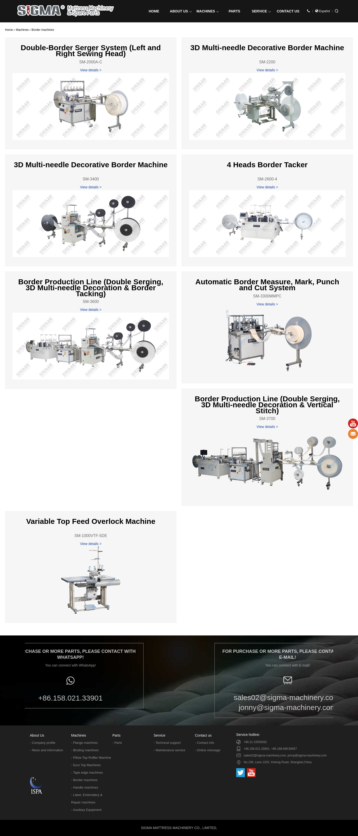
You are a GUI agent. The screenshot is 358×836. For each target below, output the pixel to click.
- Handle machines (84, 787)
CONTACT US (288, 11)
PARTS (234, 11)
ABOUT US (181, 11)
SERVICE (261, 11)
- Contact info (204, 743)
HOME (154, 11)
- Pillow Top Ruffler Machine (91, 757)
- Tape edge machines (87, 772)
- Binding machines (85, 750)
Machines (22, 30)
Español (322, 11)
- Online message (207, 750)
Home (9, 30)
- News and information (46, 750)
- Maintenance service (169, 750)
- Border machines (84, 780)
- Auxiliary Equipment (86, 810)
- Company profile (42, 743)
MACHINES (207, 11)
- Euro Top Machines (86, 765)
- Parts (117, 743)
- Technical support (167, 743)
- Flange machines (84, 743)
